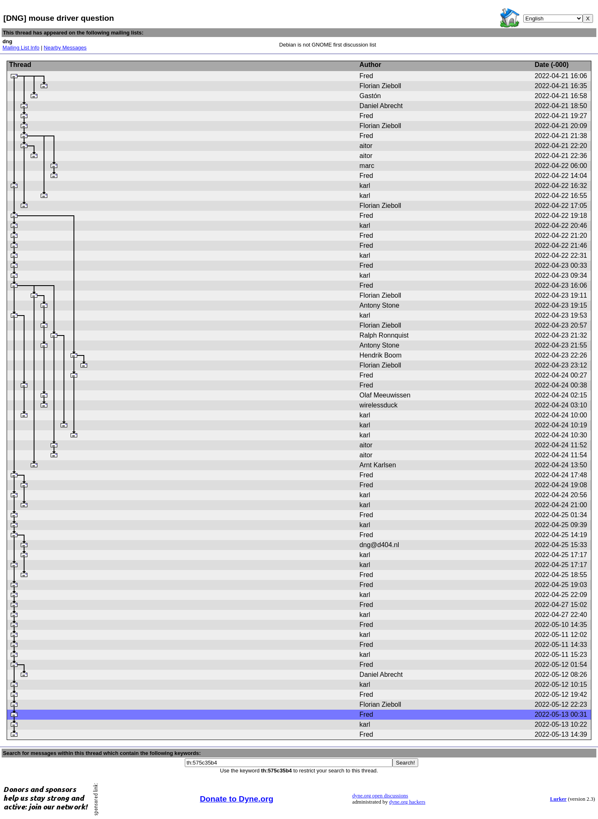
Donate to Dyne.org (236, 798)
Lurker (558, 799)
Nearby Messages (65, 47)
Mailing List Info (20, 47)
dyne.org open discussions (380, 796)
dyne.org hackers (407, 802)
